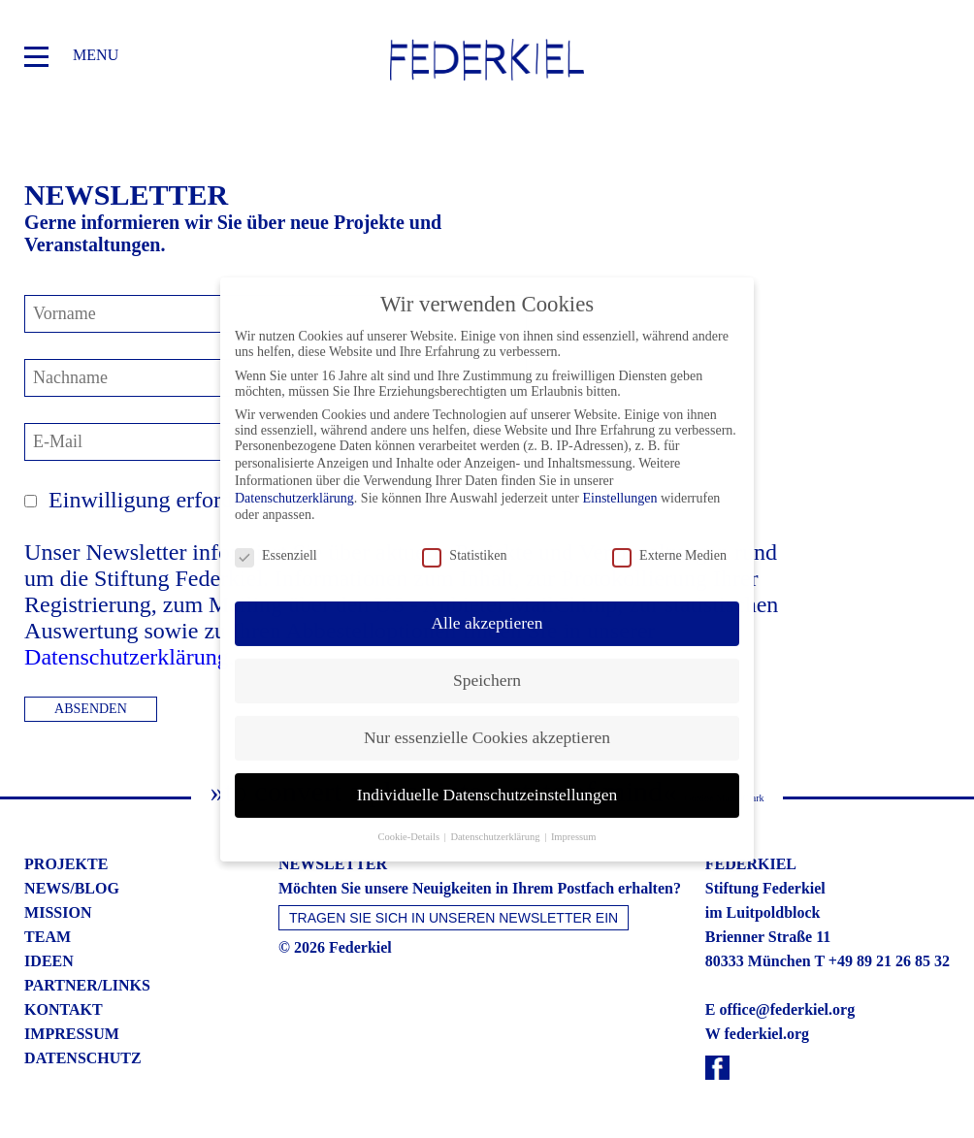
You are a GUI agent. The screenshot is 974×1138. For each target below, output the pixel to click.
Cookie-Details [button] (409, 822)
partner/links (87, 985)
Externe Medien (669, 542)
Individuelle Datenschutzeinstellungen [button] (487, 780)
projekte (66, 864)
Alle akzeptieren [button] (486, 608)
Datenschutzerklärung (126, 656)
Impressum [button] (574, 822)
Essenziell (276, 542)
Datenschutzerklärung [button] (496, 822)
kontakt (63, 1009)
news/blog (71, 888)
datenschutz (83, 1058)
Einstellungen (619, 483)
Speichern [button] (487, 665)
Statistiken (464, 542)
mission (57, 912)
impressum (71, 1033)
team (47, 936)
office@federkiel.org (787, 1009)
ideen (49, 961)
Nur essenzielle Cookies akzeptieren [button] (487, 722)
